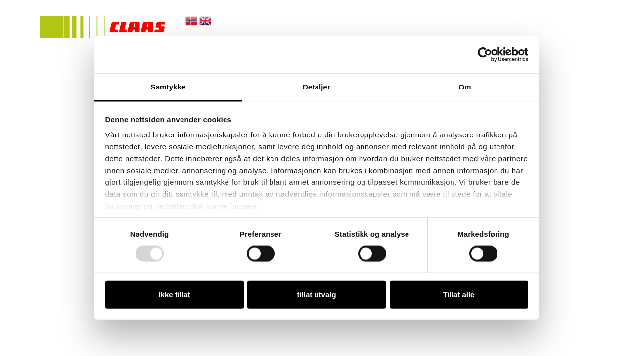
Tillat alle (459, 294)
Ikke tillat (174, 294)
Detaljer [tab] (316, 87)
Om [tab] (464, 87)
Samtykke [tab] (168, 87)
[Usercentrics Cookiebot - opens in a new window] (485, 54)
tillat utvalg (316, 294)
